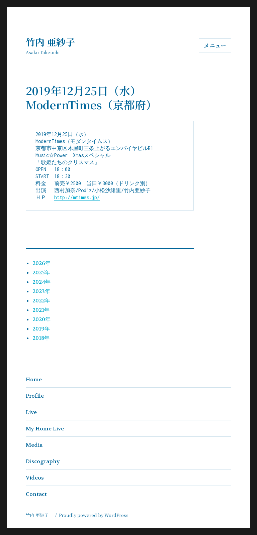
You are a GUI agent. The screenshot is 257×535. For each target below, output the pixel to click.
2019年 (41, 328)
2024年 (41, 281)
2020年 (41, 319)
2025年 (41, 272)
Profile (35, 395)
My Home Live (45, 428)
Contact (36, 494)
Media (34, 444)
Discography (43, 461)
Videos (35, 477)
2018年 (41, 338)
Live (31, 412)
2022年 (41, 300)
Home (34, 379)
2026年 (41, 263)
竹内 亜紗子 (55, 41)
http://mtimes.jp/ (77, 197)
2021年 (41, 309)
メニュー (215, 45)
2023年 (41, 291)
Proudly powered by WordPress (93, 515)
